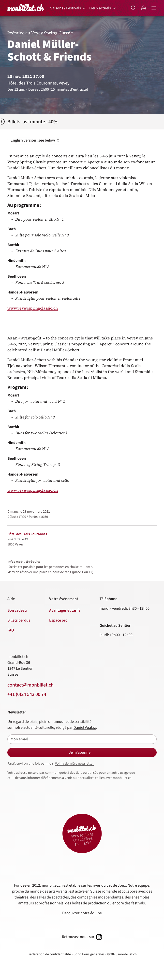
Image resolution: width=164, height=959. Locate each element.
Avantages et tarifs (64, 610)
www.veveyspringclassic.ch (32, 308)
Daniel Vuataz (85, 727)
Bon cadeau (17, 610)
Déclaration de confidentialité (49, 954)
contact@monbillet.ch (30, 685)
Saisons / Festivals (65, 8)
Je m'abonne (79, 752)
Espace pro (58, 620)
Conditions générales (89, 954)
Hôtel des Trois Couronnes (27, 534)
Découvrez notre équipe (82, 913)
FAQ (10, 630)
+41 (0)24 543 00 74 (26, 694)
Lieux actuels (100, 8)
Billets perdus (18, 620)
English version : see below (35, 140)
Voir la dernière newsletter (74, 763)
